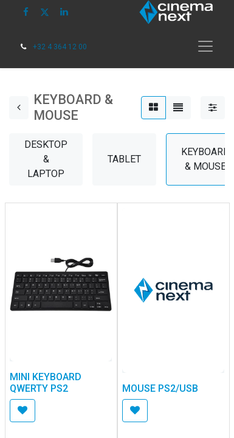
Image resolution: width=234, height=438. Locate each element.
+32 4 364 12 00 (60, 47)
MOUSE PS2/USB (160, 388)
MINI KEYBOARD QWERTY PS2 (45, 382)
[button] (22, 410)
